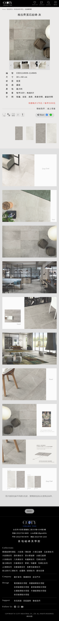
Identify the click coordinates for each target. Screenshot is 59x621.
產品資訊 (10, 9)
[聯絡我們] (41, 3)
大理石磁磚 (37, 552)
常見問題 (18, 600)
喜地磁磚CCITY (7, 3)
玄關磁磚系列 (19, 567)
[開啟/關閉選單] (55, 3)
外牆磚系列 (18, 563)
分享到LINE (50, 115)
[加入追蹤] (46, 57)
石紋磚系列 (49, 552)
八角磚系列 (18, 559)
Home (4, 9)
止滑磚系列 (7, 567)
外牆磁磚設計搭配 (38, 590)
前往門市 (36, 577)
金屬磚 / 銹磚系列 (27, 570)
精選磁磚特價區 (18, 9)
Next (48, 65)
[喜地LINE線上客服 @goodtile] (51, 109)
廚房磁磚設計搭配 (38, 587)
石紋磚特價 (28, 9)
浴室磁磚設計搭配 (21, 587)
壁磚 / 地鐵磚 (30, 563)
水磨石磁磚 (41, 555)
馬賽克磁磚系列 (33, 567)
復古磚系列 (7, 563)
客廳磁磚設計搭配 (36, 583)
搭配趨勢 (27, 600)
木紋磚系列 (7, 555)
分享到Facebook (47, 115)
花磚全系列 (41, 559)
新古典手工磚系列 (10, 570)
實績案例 (27, 577)
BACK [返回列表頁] (29, 511)
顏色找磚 (40, 570)
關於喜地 (18, 577)
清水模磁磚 (30, 555)
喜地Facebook (15, 607)
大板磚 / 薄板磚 (24, 552)
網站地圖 (29, 616)
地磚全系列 (43, 563)
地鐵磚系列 (30, 559)
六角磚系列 (7, 559)
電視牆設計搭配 (20, 583)
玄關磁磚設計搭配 (21, 590)
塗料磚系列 (18, 555)
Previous (11, 65)
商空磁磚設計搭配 (21, 594)
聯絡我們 (36, 600)
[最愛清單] (34, 3)
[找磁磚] (48, 3)
